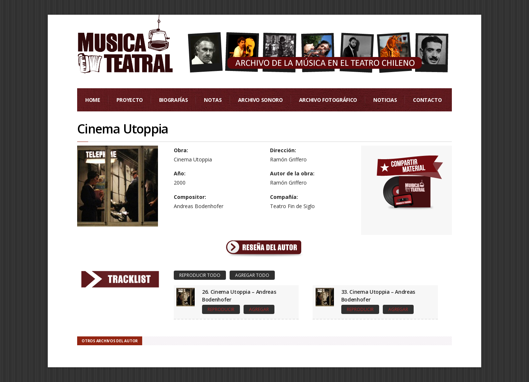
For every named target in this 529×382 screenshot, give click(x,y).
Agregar (259, 309)
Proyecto (129, 99)
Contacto (427, 99)
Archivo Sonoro (260, 99)
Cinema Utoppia (122, 128)
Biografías (173, 99)
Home (92, 99)
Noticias (385, 99)
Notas (213, 99)
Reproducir (221, 309)
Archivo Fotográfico (328, 99)
